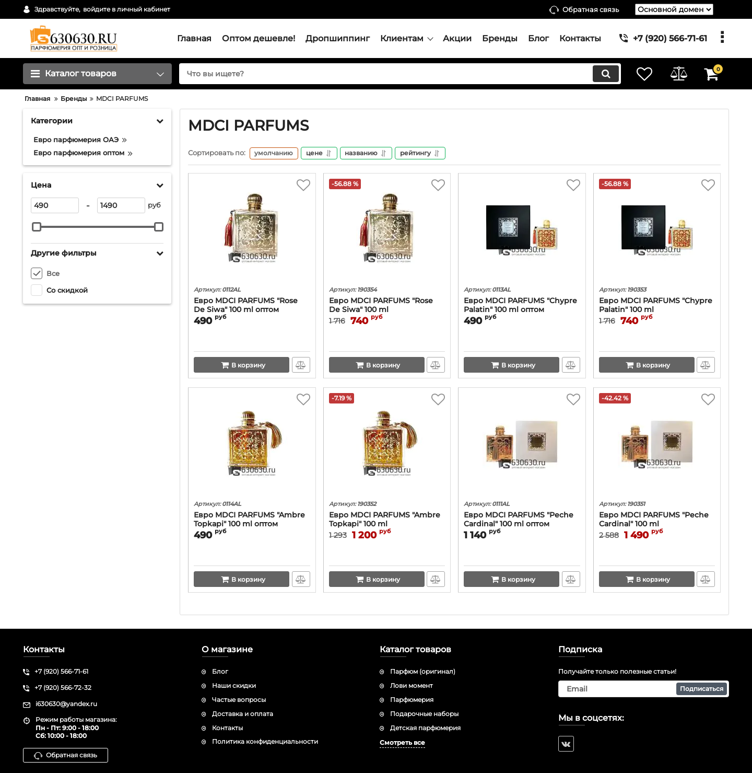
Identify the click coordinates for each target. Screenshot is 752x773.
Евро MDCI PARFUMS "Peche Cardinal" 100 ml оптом (518, 520)
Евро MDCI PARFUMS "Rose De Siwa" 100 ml (381, 306)
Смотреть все (402, 743)
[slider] (36, 227)
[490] (55, 205)
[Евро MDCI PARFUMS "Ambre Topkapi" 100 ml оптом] (252, 446)
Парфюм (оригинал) (422, 672)
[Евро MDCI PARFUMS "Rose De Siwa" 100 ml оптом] (252, 231)
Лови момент (411, 685)
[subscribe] (644, 688)
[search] (395, 73)
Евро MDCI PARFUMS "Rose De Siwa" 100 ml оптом (246, 306)
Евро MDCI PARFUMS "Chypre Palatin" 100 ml (655, 306)
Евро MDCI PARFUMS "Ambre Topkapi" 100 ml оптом (249, 520)
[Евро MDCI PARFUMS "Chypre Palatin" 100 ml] (657, 231)
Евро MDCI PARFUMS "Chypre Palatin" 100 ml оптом (520, 306)
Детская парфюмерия (425, 728)
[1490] (121, 205)
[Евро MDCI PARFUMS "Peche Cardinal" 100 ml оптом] (522, 446)
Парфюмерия (411, 699)
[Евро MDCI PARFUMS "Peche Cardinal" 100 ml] (657, 446)
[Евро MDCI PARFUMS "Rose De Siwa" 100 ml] (387, 231)
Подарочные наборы (424, 714)
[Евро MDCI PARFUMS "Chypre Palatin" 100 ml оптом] (522, 231)
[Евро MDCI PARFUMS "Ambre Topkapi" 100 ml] (387, 446)
